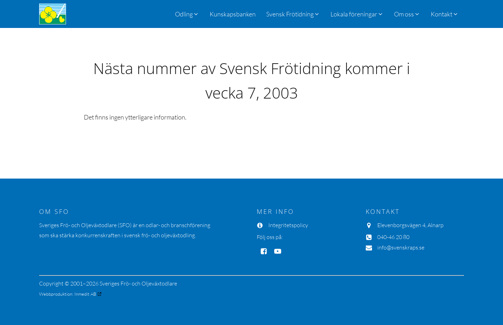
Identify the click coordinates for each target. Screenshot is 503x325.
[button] (293, 14)
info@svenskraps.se (400, 247)
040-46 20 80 (393, 236)
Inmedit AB (85, 294)
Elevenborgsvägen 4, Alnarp (410, 225)
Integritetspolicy (288, 225)
